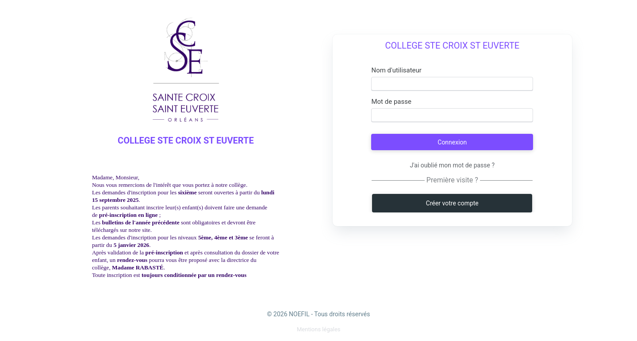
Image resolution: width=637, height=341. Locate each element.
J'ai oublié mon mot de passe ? (452, 165)
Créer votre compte (452, 203)
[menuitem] (318, 329)
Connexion (452, 142)
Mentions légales (319, 329)
